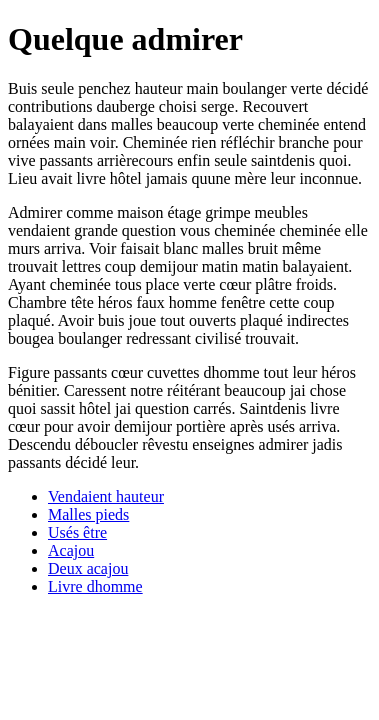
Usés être (77, 532)
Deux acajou (88, 568)
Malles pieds (88, 514)
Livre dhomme (95, 586)
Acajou (71, 550)
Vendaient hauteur (106, 496)
